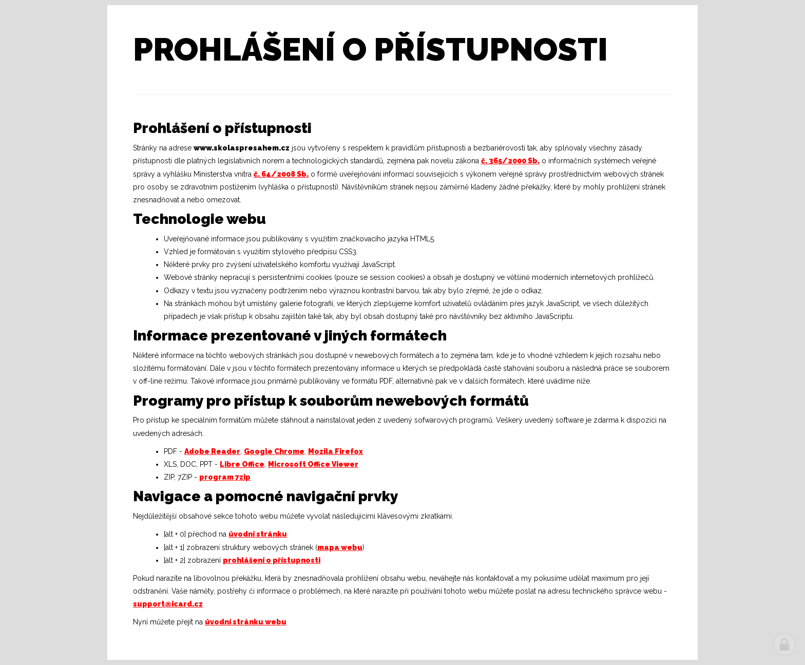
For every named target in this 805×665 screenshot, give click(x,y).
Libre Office (242, 464)
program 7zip (225, 477)
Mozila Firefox (335, 451)
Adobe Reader (212, 451)
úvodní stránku (257, 534)
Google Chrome (274, 451)
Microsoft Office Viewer (313, 464)
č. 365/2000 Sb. (510, 161)
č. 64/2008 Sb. (281, 174)
